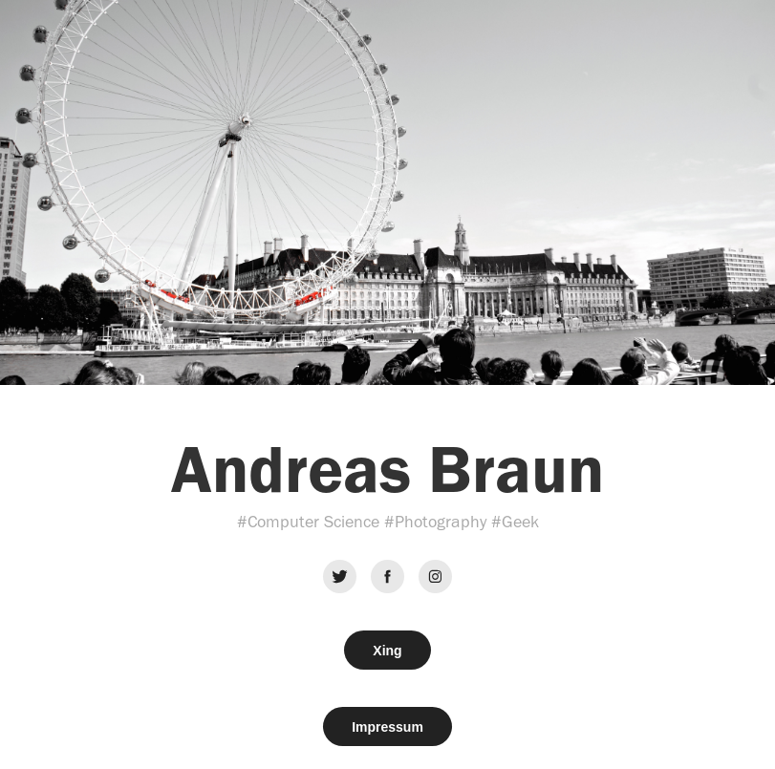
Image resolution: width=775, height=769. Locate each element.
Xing (387, 650)
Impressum (387, 727)
